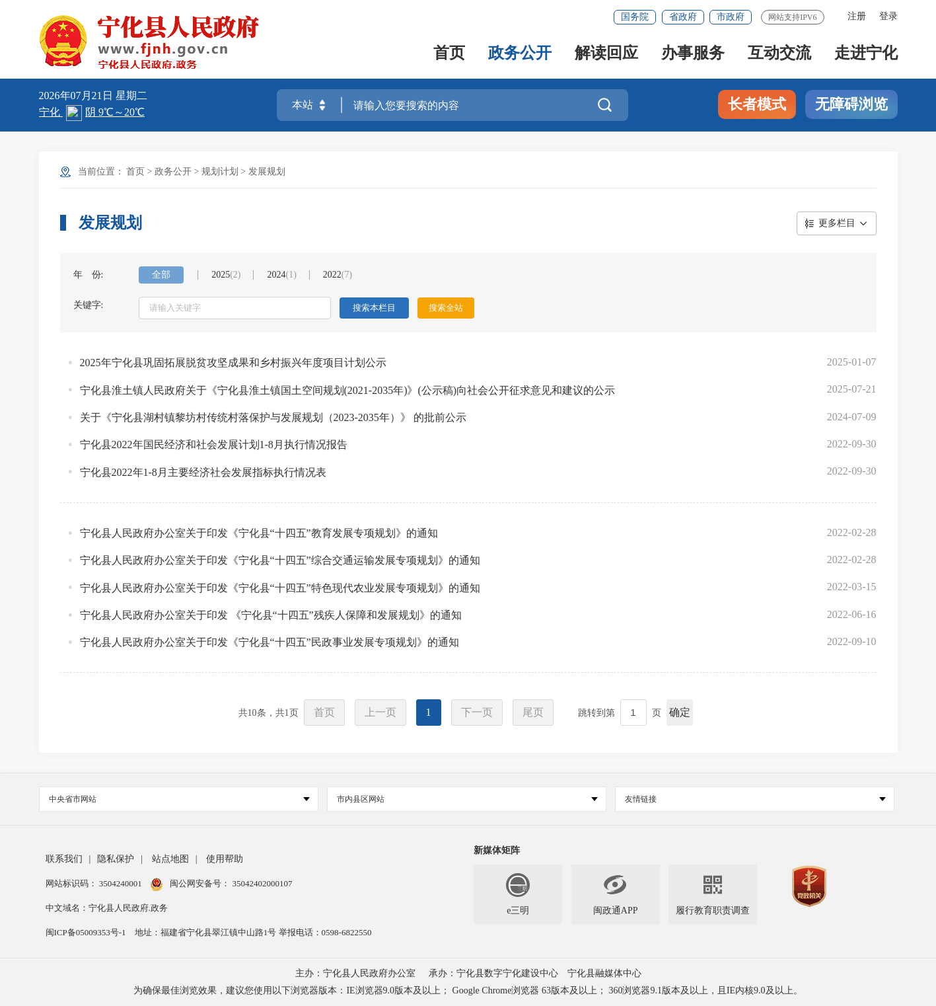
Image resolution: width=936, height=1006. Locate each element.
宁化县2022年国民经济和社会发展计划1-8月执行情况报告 (213, 444)
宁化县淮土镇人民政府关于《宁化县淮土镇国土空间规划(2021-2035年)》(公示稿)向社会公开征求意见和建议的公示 (348, 390)
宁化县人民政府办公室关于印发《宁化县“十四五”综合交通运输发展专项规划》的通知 (280, 560)
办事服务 (693, 53)
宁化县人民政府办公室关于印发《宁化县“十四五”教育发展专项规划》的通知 (259, 533)
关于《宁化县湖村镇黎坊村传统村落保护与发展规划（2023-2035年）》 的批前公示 (273, 417)
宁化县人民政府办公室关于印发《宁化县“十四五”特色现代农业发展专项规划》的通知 (280, 588)
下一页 (477, 712)
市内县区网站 (467, 799)
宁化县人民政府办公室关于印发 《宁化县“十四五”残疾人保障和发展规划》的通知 (271, 615)
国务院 (635, 17)
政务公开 (520, 53)
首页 (449, 53)
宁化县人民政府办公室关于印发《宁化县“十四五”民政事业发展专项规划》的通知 (269, 642)
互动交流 (779, 53)
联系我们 (64, 859)
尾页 (533, 712)
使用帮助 (224, 859)
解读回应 (606, 53)
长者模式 (757, 104)
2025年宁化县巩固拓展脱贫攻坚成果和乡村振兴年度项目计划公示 (233, 362)
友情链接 (755, 799)
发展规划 (266, 171)
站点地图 (170, 859)
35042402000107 (261, 883)
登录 (888, 16)
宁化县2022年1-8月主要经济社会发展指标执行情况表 (203, 472)
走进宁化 (866, 53)
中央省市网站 (179, 799)
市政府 (730, 17)
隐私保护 (115, 859)
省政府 (683, 17)
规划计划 (219, 171)
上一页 (380, 712)
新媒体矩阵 (497, 850)
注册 (856, 16)
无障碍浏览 (851, 104)
